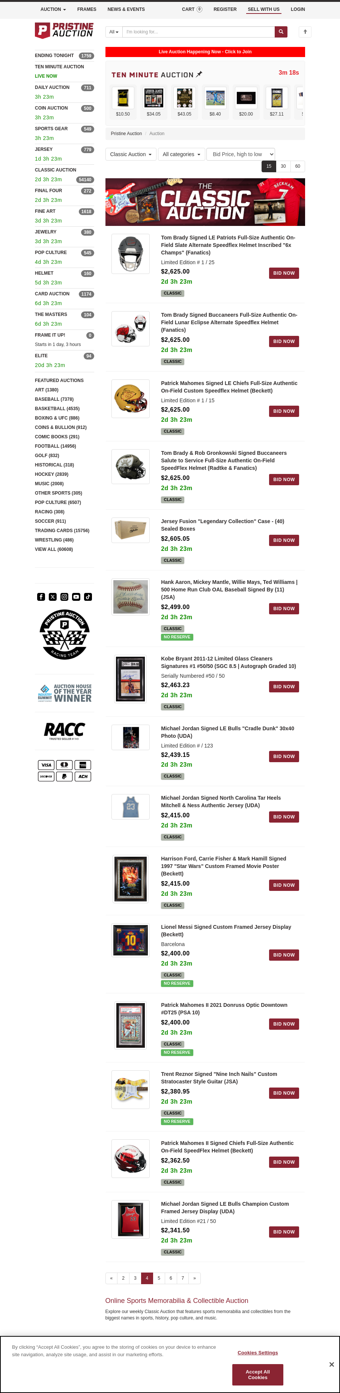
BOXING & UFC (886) (57, 418)
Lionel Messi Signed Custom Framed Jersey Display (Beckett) (226, 930)
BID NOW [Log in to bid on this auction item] (284, 273)
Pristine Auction (126, 133)
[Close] (331, 1364)
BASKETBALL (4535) (57, 408)
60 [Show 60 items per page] (297, 166)
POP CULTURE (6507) (58, 502)
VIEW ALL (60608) (54, 549)
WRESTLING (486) (54, 540)
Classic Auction (131, 154)
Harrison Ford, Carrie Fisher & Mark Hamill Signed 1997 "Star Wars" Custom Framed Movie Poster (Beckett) (223, 866)
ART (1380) (47, 390)
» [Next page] (194, 1278)
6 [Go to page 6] (171, 1278)
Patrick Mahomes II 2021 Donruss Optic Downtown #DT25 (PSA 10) (224, 1008)
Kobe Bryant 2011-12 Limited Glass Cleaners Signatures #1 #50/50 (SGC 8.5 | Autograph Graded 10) (228, 662)
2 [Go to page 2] (123, 1278)
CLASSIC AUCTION (55, 170)
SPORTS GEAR (51, 128)
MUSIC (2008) (49, 483)
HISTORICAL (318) (54, 465)
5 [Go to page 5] (159, 1278)
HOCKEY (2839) (51, 474)
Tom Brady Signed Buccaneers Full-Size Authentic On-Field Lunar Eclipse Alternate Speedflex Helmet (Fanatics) (229, 322)
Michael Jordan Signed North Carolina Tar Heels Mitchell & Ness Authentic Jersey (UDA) (221, 801)
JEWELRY (46, 232)
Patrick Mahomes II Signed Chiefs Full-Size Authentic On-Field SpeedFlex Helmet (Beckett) (227, 1147)
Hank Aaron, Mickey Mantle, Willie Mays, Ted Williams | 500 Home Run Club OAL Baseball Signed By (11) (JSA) (229, 589)
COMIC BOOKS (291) (57, 436)
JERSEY (44, 149)
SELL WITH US (264, 9)
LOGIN (298, 9)
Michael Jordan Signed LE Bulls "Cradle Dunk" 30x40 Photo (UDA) (227, 732)
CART (192, 9)
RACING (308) (50, 511)
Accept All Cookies (258, 1375)
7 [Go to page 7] (183, 1278)
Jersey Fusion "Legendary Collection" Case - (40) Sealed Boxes (222, 525)
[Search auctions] (198, 32)
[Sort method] (240, 154)
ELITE (41, 355)
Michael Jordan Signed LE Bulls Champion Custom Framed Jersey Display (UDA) (225, 1207)
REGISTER (225, 9)
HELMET (44, 273)
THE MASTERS (51, 314)
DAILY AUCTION (52, 87)
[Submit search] (281, 32)
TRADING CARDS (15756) (62, 530)
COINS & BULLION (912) (61, 427)
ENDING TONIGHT (54, 55)
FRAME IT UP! (50, 335)
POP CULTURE (51, 252)
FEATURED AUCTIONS (59, 380)
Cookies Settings (258, 1352)
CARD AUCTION (52, 293)
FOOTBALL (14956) (55, 446)
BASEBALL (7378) (54, 399)
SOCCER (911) (50, 521)
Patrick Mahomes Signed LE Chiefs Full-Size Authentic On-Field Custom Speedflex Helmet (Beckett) (229, 387)
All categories (181, 154)
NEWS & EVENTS (126, 9)
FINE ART (45, 211)
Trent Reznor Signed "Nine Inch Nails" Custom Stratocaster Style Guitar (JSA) (219, 1078)
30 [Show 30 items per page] (283, 166)
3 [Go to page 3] (135, 1278)
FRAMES (86, 9)
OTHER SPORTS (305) (58, 493)
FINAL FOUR (48, 190)
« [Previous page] (111, 1278)
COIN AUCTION (51, 108)
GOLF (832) (47, 455)
